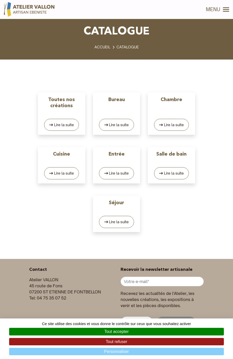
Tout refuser (116, 341)
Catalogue (128, 47)
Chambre (171, 99)
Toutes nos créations (61, 102)
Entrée (117, 154)
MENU (217, 9)
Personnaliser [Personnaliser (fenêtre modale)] (116, 351)
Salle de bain (171, 154)
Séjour (116, 202)
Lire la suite (64, 125)
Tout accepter (116, 331)
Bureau (116, 99)
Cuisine (61, 154)
